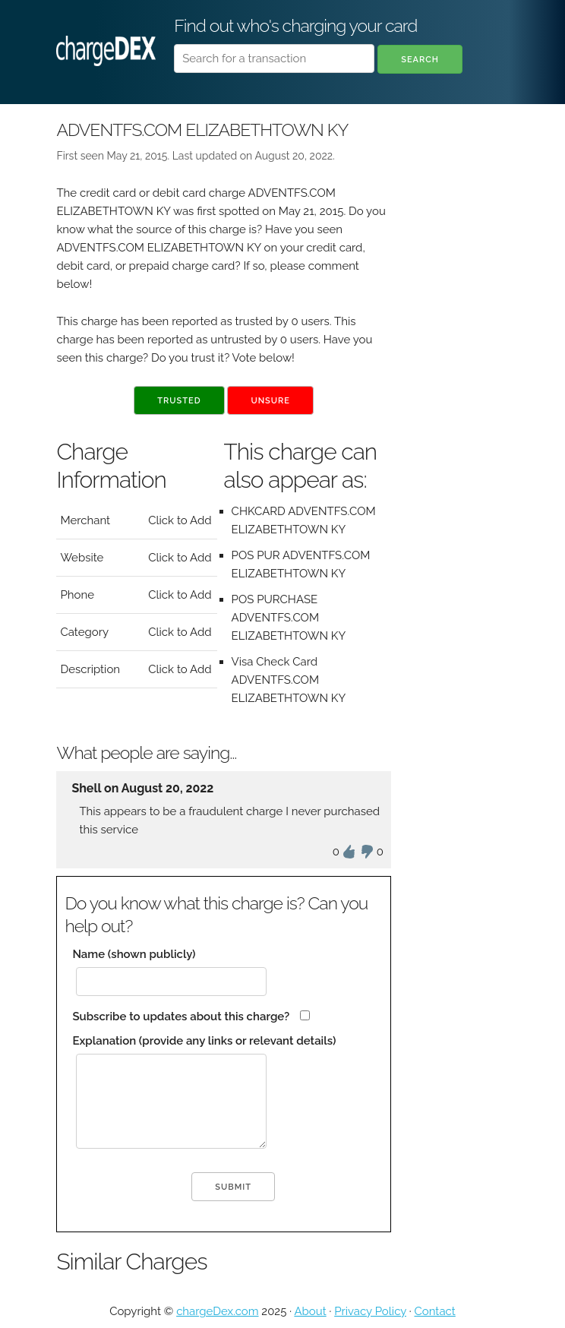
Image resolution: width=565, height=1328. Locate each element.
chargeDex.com (217, 1311)
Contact (434, 1311)
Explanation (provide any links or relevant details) (204, 1041)
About (310, 1311)
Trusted (178, 401)
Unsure (270, 401)
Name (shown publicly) (133, 954)
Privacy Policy (370, 1311)
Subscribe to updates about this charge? (180, 1016)
